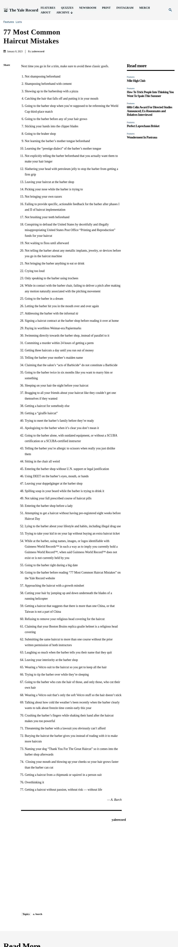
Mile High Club (136, 81)
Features (9, 22)
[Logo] (20, 10)
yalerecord (38, 51)
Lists (20, 22)
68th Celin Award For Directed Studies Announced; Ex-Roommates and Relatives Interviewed (149, 111)
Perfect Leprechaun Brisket (143, 126)
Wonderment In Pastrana (142, 137)
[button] (170, 10)
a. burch (37, 914)
